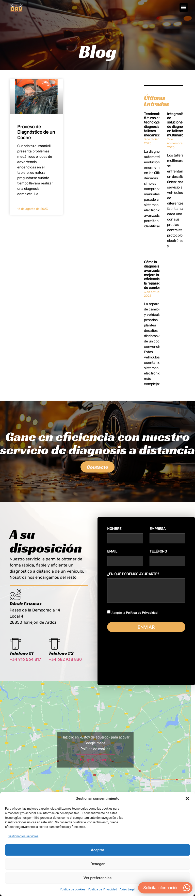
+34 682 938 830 (65, 665)
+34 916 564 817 (25, 665)
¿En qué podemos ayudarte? (133, 581)
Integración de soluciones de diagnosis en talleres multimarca (177, 130)
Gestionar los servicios (23, 836)
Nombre (114, 535)
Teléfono (158, 558)
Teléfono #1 (22, 659)
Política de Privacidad (102, 889)
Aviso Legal (127, 889)
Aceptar (97, 850)
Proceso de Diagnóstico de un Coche (36, 137)
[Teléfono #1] (15, 650)
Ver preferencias (97, 878)
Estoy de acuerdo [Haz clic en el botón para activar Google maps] (95, 765)
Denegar (97, 864)
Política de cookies (73, 889)
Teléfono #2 (61, 659)
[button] (187, 798)
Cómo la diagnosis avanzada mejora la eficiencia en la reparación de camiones (154, 280)
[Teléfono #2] (54, 650)
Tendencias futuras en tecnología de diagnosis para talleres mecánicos (155, 130)
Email (112, 558)
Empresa (158, 535)
